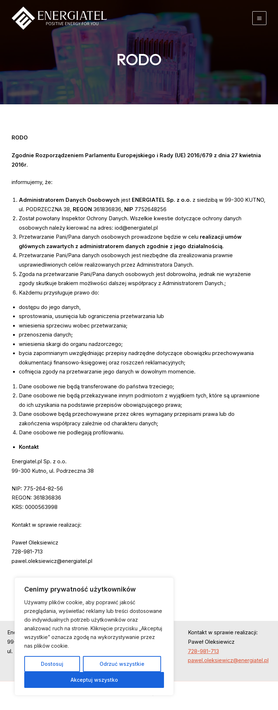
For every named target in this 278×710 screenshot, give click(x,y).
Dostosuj (52, 664)
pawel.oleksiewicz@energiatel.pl (228, 660)
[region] (94, 636)
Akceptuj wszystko (94, 680)
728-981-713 (203, 651)
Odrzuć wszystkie (122, 664)
